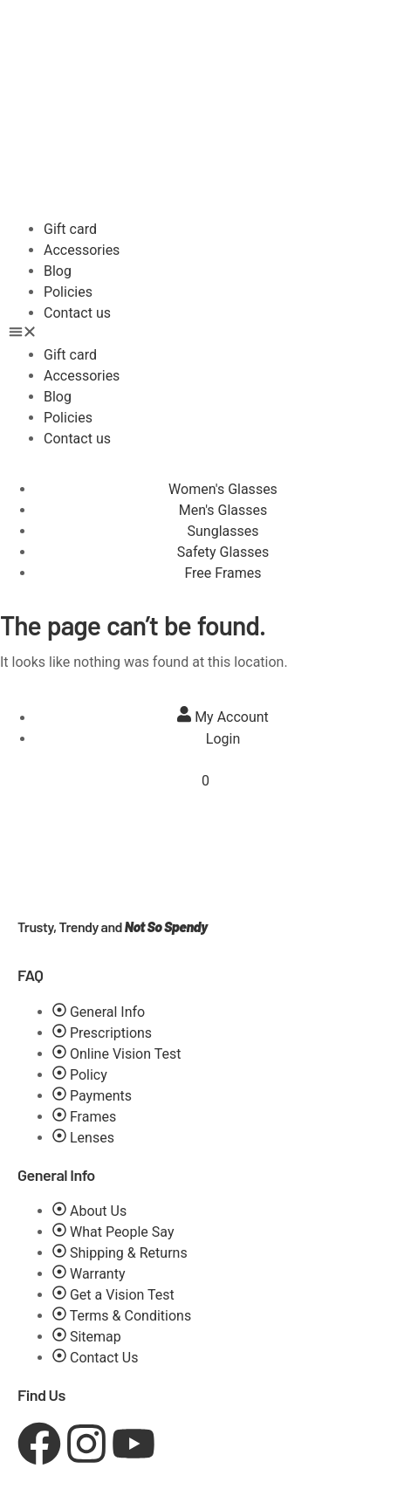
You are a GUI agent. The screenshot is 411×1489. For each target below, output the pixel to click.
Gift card (70, 229)
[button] (205, 334)
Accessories (82, 250)
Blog (58, 271)
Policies (68, 292)
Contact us (77, 313)
